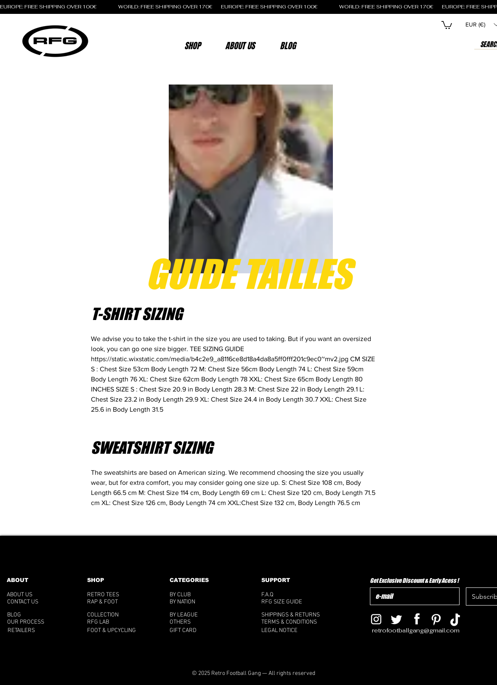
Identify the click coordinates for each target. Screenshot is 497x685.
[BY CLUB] (193, 594)
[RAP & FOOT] (114, 602)
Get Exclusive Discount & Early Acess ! (414, 580)
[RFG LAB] (113, 622)
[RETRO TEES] (114, 594)
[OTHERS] (197, 622)
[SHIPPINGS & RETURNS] (295, 615)
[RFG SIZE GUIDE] (295, 602)
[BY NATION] (196, 602)
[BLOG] (37, 615)
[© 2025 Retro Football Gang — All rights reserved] (253, 673)
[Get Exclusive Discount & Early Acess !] (412, 596)
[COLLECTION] (113, 615)
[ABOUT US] (31, 594)
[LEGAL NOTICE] (295, 630)
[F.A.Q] (291, 594)
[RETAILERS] (28, 630)
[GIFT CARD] (203, 630)
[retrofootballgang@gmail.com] (421, 630)
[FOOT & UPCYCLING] (119, 630)
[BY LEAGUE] (193, 615)
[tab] (235, 412)
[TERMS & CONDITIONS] (295, 622)
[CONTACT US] (33, 602)
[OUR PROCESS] (34, 622)
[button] (240, 46)
